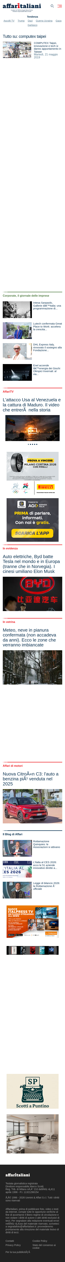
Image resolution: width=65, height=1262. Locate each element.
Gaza (58, 20)
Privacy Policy (13, 1245)
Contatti (10, 1241)
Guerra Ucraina (44, 20)
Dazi (30, 20)
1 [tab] (28, 444)
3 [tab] (32, 444)
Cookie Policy (40, 1241)
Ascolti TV (9, 20)
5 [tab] (36, 444)
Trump (21, 20)
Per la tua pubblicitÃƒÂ (18, 1252)
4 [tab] (34, 444)
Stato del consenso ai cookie (44, 1246)
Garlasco (32, 25)
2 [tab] (30, 444)
